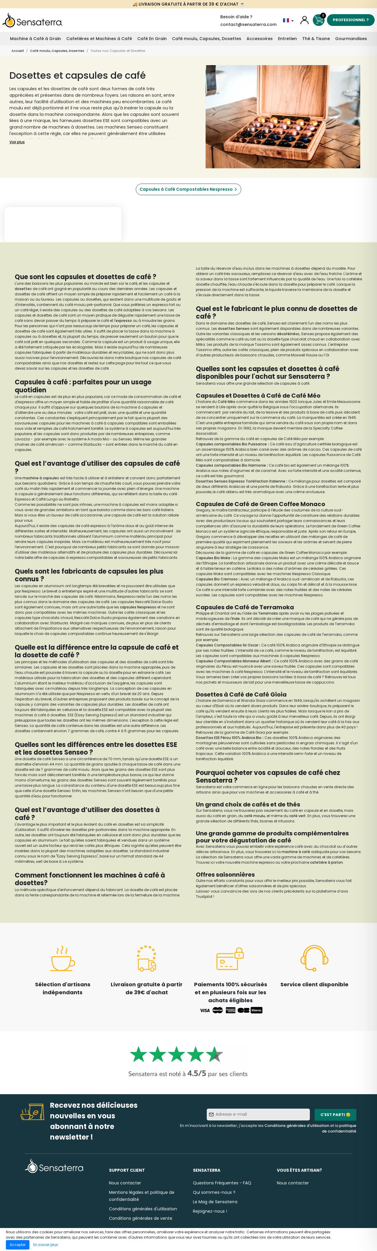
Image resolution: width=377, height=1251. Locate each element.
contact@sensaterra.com (248, 24)
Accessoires (260, 39)
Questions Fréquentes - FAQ (222, 1183)
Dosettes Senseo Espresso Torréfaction (232, 481)
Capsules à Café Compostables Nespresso (186, 189)
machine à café (296, 851)
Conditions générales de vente (140, 1218)
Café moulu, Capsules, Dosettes (206, 39)
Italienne (276, 481)
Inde (236, 618)
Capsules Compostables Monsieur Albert (233, 661)
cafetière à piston (326, 862)
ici (102, 357)
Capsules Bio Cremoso (217, 579)
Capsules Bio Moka (213, 557)
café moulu (254, 815)
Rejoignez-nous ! (210, 1211)
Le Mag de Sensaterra (215, 1202)
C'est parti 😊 (335, 1114)
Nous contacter (125, 1183)
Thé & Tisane (316, 39)
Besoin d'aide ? (236, 17)
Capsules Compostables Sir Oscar (227, 645)
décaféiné (286, 333)
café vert (297, 815)
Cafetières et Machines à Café (99, 39)
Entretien (287, 39)
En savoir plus (45, 1244)
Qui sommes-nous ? (214, 1192)
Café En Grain (152, 39)
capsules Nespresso (138, 607)
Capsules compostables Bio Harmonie (231, 465)
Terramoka (268, 613)
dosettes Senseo (233, 328)
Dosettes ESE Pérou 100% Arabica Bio (229, 737)
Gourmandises (351, 39)
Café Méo (226, 401)
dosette (22, 288)
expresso (123, 320)
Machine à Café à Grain (35, 39)
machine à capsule (39, 477)
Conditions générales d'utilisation (296, 1125)
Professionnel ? (351, 20)
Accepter (18, 1244)
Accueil (17, 50)
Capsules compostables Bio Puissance (231, 444)
